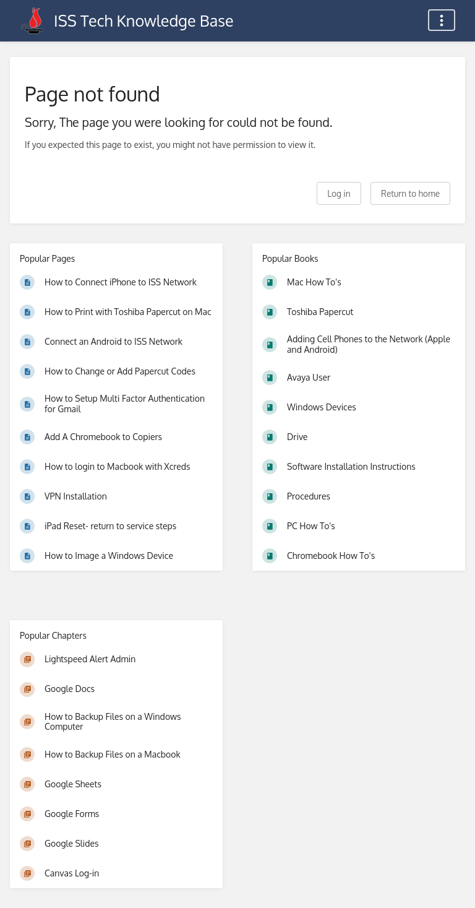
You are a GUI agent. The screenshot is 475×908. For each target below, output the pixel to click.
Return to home (410, 193)
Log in (338, 193)
